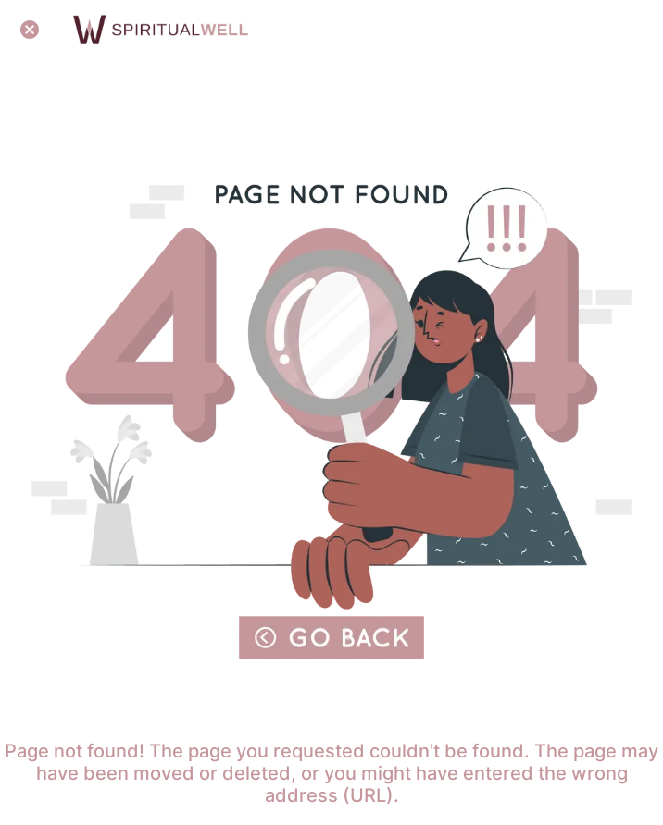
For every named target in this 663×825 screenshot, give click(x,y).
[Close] (30, 29)
